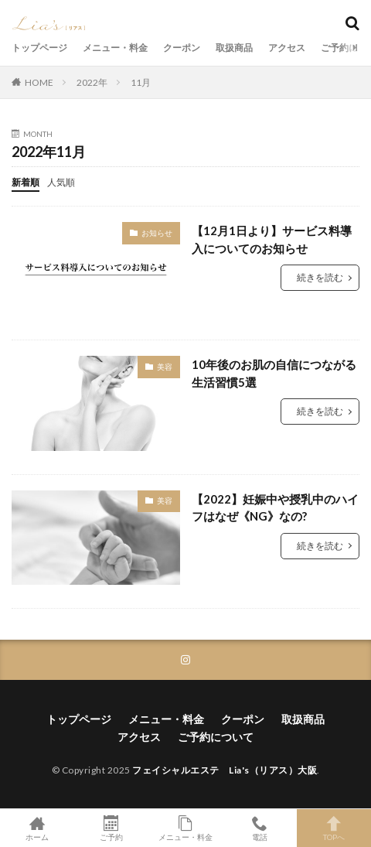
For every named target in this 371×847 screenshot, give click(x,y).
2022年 (92, 82)
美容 (164, 366)
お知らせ (156, 232)
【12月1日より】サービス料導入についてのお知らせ (272, 239)
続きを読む (320, 277)
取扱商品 (234, 47)
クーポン (181, 47)
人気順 (61, 182)
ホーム (37, 828)
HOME (39, 82)
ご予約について (216, 736)
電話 (260, 828)
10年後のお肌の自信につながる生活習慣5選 (274, 373)
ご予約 (111, 828)
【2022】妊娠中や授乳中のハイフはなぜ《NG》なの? (275, 508)
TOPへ (334, 828)
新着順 (25, 182)
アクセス (286, 47)
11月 (141, 82)
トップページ (39, 47)
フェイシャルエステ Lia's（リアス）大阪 (224, 770)
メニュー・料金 (115, 47)
